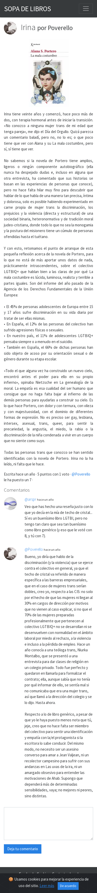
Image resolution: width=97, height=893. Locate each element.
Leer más (47, 885)
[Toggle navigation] (86, 8)
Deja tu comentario (22, 848)
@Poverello (81, 474)
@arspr (30, 499)
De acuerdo (68, 886)
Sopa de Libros (27, 8)
